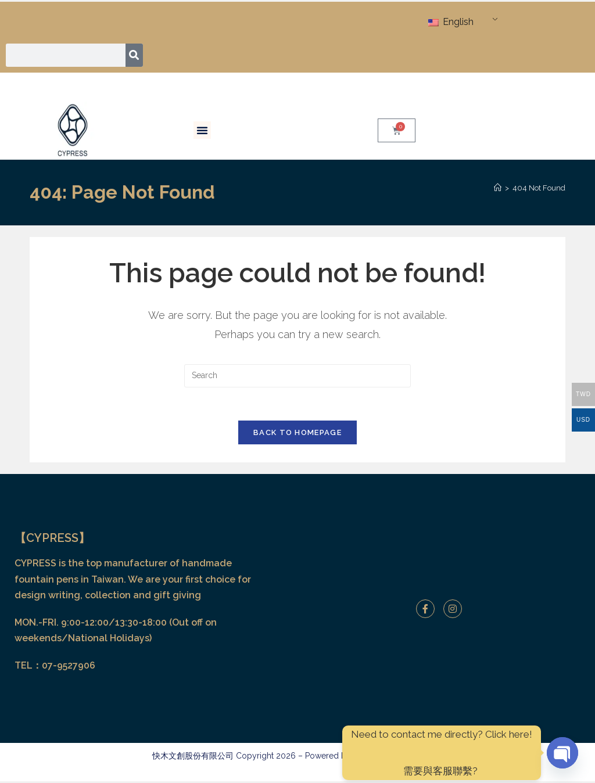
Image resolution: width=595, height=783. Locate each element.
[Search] (134, 55)
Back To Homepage (297, 434)
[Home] (497, 188)
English (451, 21)
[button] (202, 130)
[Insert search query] (297, 375)
